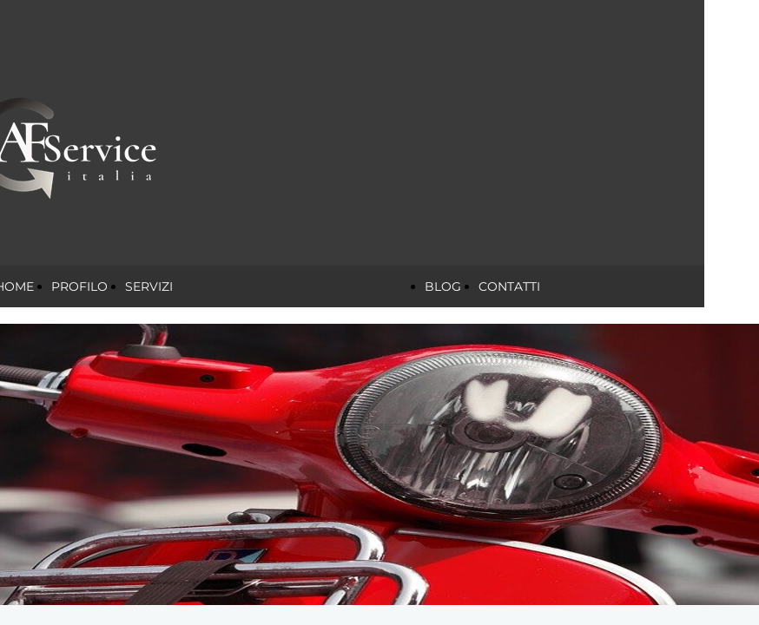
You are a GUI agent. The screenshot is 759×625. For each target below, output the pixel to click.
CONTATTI (509, 286)
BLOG (443, 286)
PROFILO (79, 286)
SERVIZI (149, 286)
